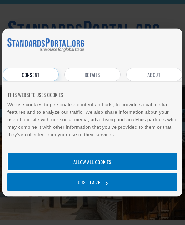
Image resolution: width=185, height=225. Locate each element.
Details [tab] (92, 74)
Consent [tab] (31, 74)
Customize (93, 182)
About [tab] (154, 74)
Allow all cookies (92, 161)
